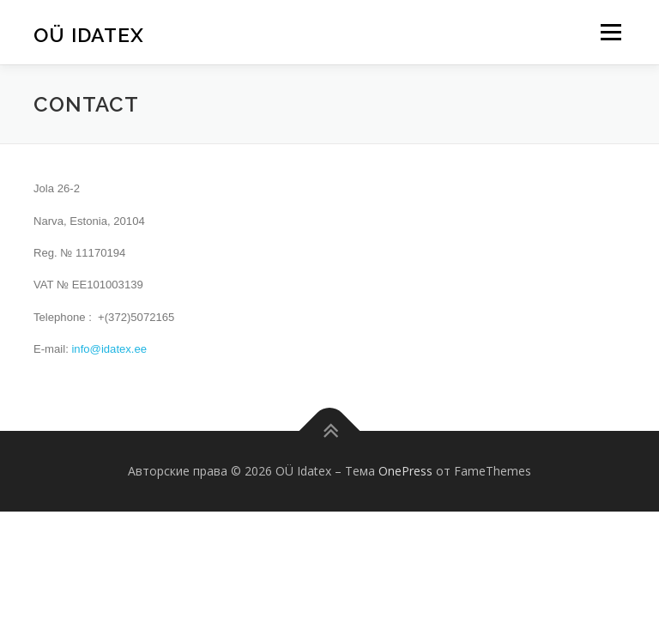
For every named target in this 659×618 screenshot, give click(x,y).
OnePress (405, 471)
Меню (611, 31)
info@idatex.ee (109, 348)
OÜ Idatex (88, 33)
